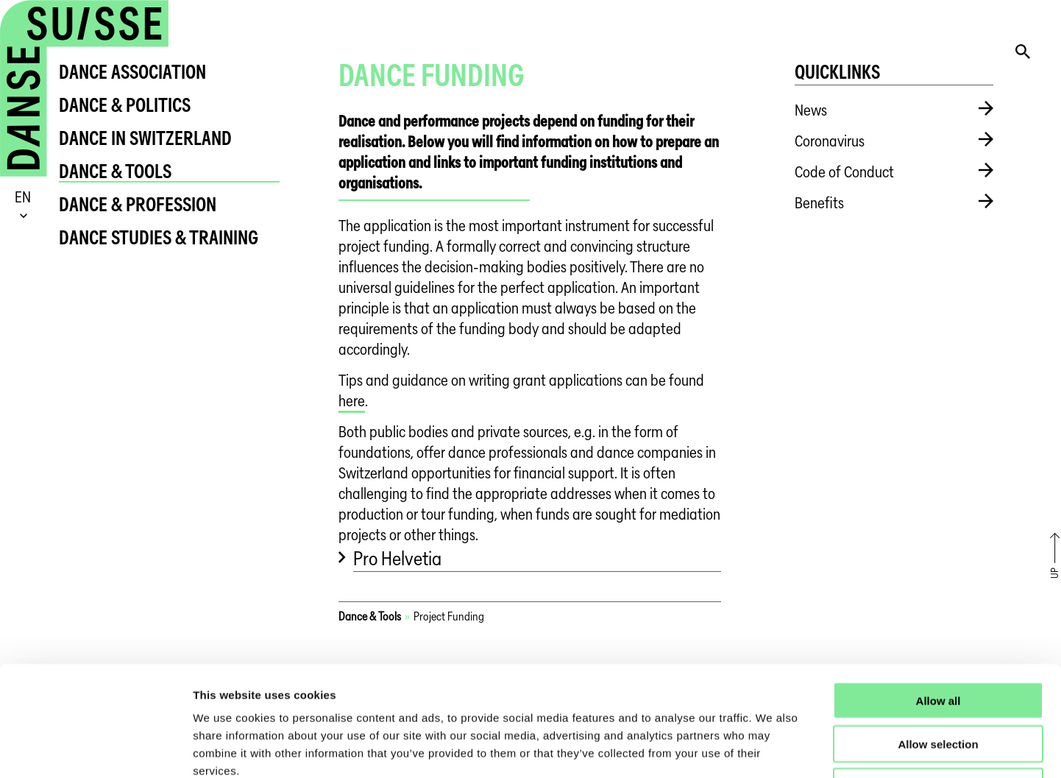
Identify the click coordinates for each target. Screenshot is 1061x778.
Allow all (938, 597)
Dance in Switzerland (145, 138)
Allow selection (938, 640)
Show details (772, 749)
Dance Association (132, 72)
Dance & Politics (125, 105)
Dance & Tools (115, 171)
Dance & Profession (137, 204)
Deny (938, 684)
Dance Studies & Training (158, 237)
